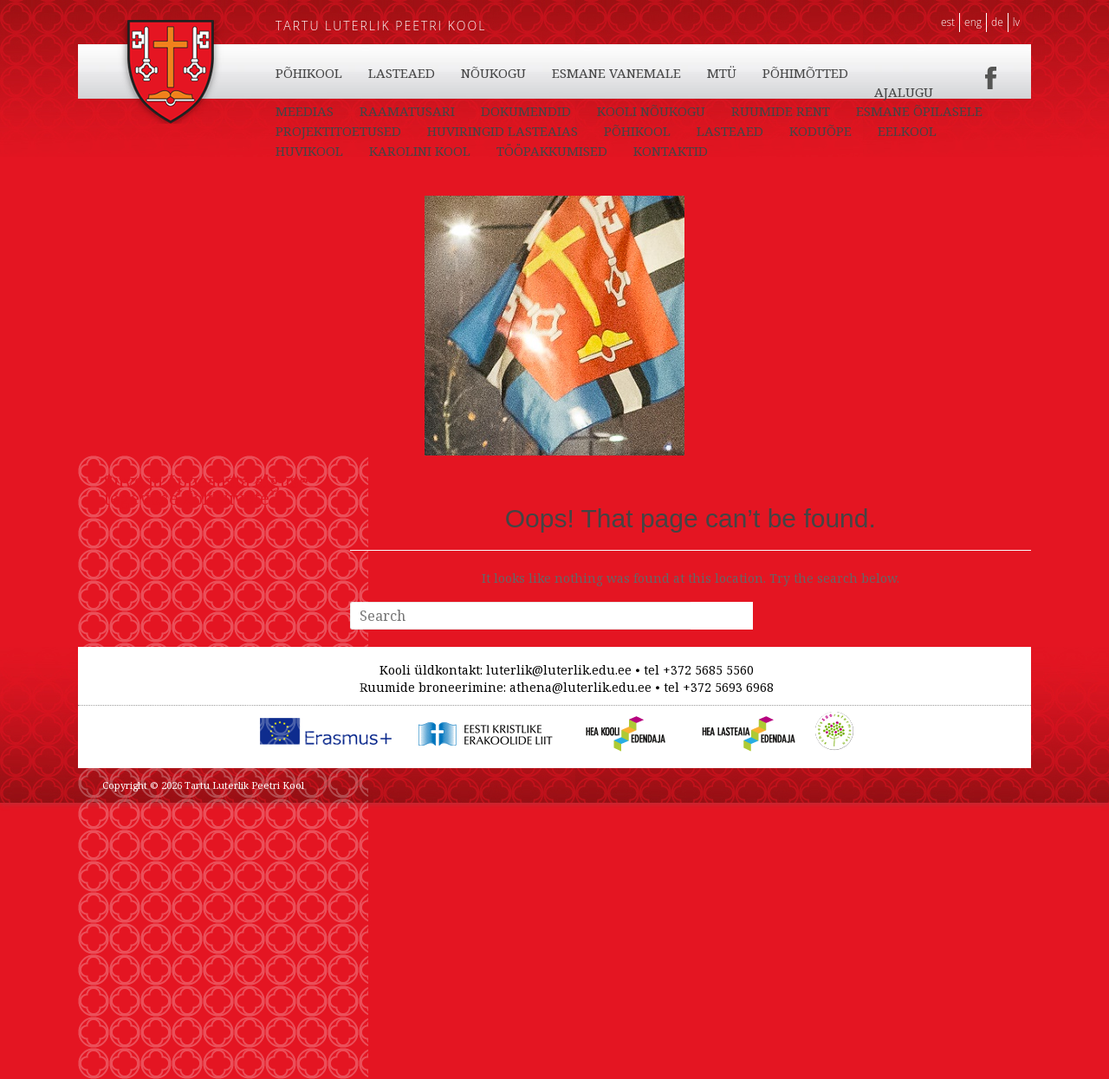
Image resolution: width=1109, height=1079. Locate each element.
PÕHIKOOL (309, 72)
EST (948, 22)
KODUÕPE (492, 72)
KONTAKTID (313, 111)
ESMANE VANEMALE (716, 111)
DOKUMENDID (611, 130)
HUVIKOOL (668, 72)
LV (1016, 22)
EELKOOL (578, 72)
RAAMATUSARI (492, 130)
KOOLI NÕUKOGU (736, 130)
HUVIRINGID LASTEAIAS (655, 150)
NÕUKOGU (593, 111)
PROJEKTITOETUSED (491, 150)
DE (997, 22)
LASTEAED (401, 72)
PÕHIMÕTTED (906, 111)
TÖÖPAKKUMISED (910, 91)
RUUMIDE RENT (865, 130)
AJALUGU (305, 130)
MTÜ (822, 111)
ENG (973, 22)
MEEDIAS (389, 130)
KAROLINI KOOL (778, 72)
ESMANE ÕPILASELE (339, 150)
